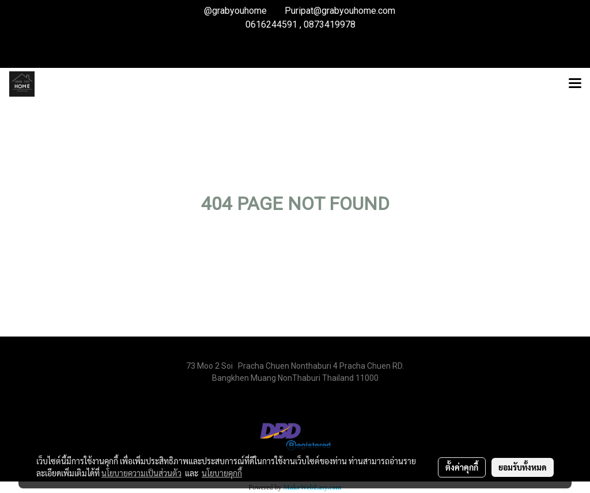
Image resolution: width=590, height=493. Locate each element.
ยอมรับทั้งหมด (522, 467)
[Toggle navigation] (575, 84)
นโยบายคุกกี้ (222, 473)
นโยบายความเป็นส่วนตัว (141, 473)
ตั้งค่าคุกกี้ (461, 467)
